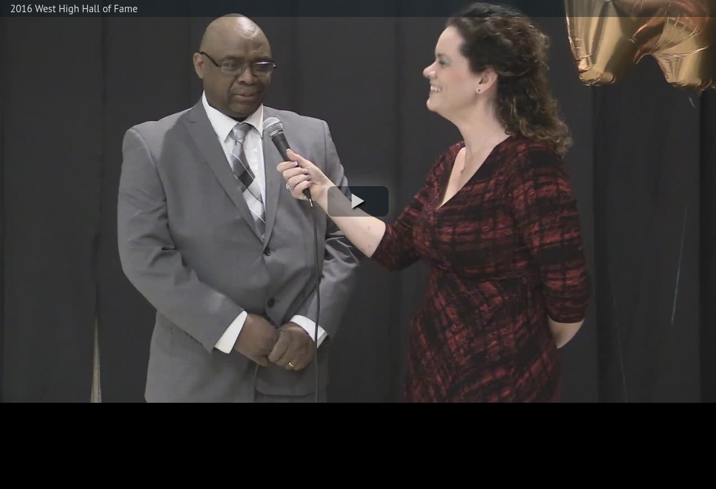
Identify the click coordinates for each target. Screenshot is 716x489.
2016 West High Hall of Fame (74, 8)
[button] (358, 201)
